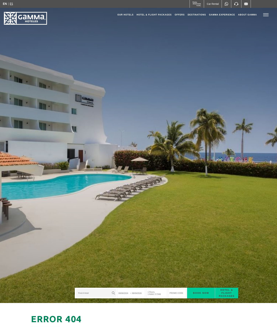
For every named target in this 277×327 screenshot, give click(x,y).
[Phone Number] (236, 4)
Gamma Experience (222, 15)
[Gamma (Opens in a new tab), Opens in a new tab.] (197, 4)
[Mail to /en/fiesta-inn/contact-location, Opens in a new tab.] (246, 4)
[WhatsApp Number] (226, 4)
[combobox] (78, 282)
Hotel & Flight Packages (154, 16)
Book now (183, 282)
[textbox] (77, 282)
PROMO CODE (158, 282)
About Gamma (247, 15)
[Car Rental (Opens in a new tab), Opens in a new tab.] (213, 4)
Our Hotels (125, 15)
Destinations (197, 15)
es (11, 3)
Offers (180, 15)
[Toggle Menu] (266, 15)
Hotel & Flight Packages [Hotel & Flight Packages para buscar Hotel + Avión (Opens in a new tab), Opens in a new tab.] (208, 282)
